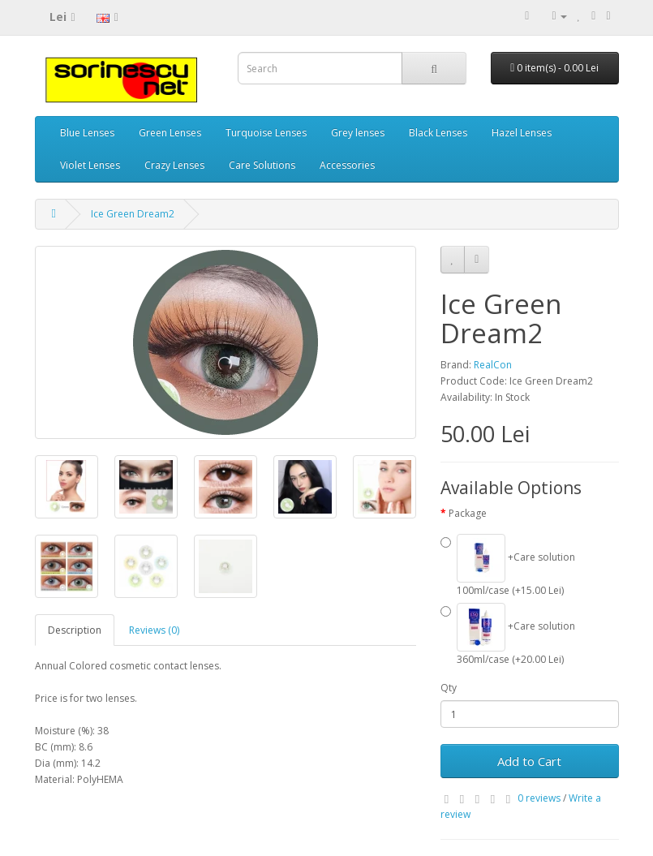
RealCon (493, 365)
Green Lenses (170, 133)
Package (468, 513)
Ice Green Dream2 (132, 214)
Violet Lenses (90, 165)
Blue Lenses (87, 133)
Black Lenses (438, 133)
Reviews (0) (154, 630)
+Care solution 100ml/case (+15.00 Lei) (507, 565)
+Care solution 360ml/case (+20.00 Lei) (507, 634)
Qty (448, 688)
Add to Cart (529, 761)
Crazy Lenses (174, 165)
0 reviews (539, 798)
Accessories (347, 165)
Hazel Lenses (522, 133)
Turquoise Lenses (266, 133)
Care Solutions (262, 165)
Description (74, 630)
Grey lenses (357, 133)
